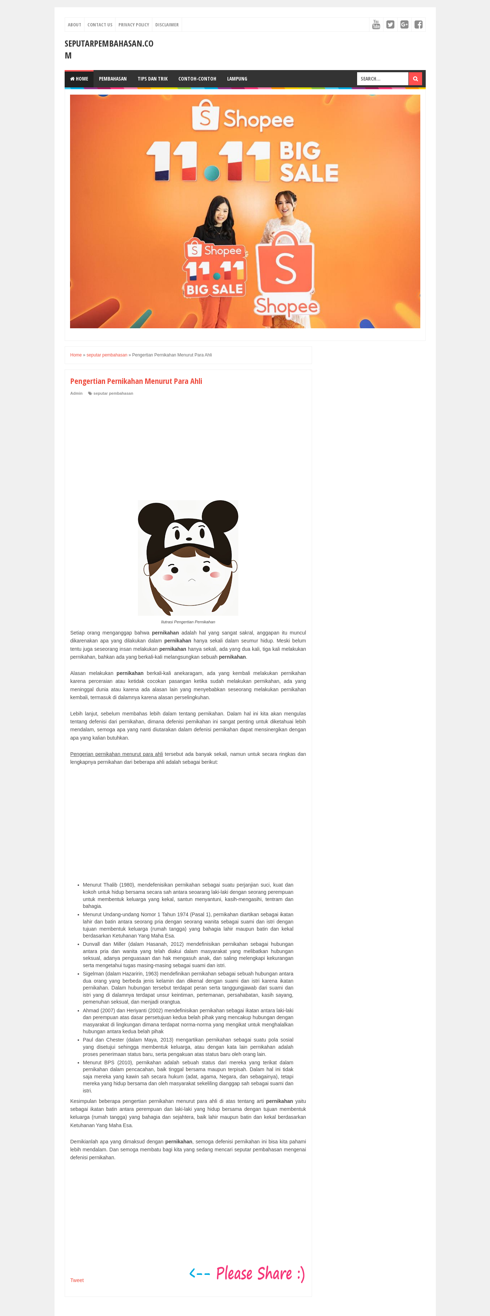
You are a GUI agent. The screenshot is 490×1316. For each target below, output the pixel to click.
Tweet (77, 1280)
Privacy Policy (133, 24)
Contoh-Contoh (197, 78)
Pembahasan (113, 78)
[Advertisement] (124, 445)
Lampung (237, 78)
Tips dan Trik (153, 78)
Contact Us (99, 24)
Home (79, 78)
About (74, 24)
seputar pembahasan (113, 393)
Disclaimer (167, 24)
